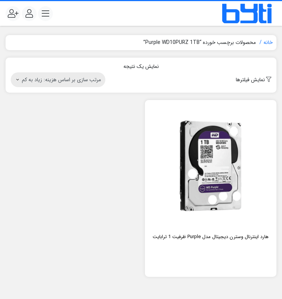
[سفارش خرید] (58, 79)
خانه (268, 42)
